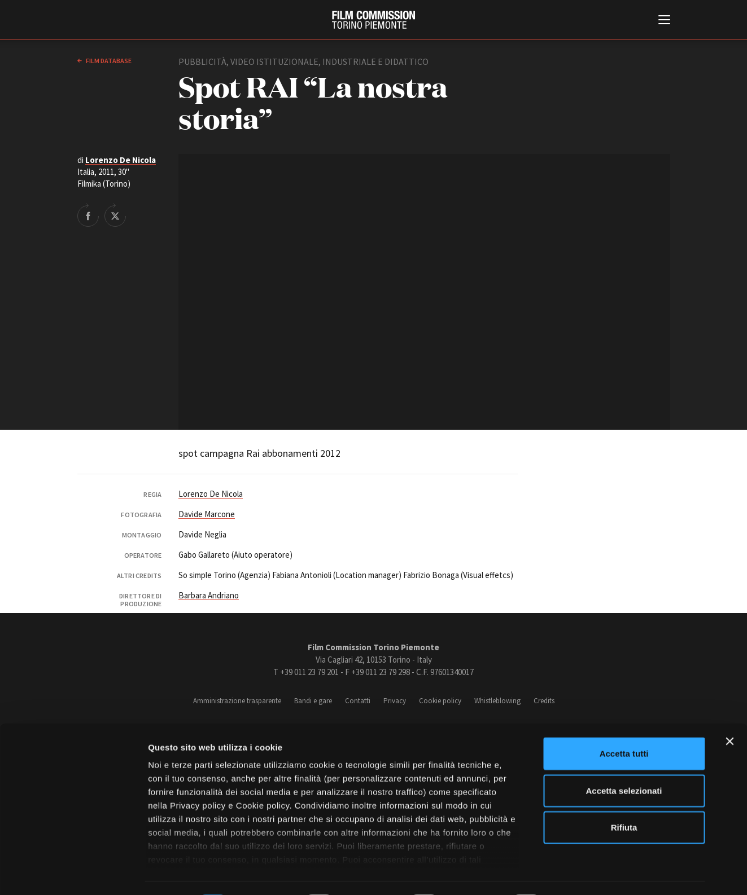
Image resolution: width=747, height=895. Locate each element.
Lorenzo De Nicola (120, 160)
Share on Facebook (88, 215)
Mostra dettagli (593, 873)
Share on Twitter (115, 215)
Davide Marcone (206, 514)
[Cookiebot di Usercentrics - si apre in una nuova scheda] (73, 873)
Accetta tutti (624, 723)
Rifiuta (624, 796)
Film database (108, 60)
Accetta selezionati (624, 759)
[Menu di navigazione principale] (664, 21)
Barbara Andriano (208, 595)
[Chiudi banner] (729, 711)
